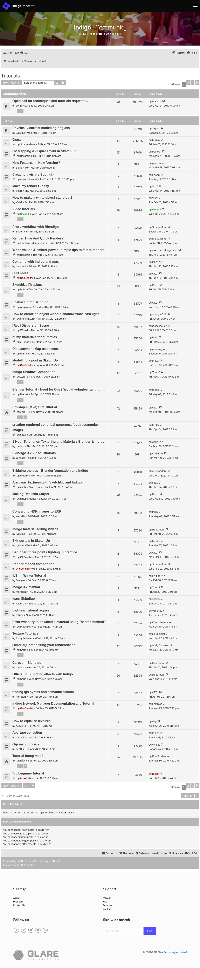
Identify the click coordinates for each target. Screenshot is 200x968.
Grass (17, 139)
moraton (21, 592)
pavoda (156, 163)
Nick (22, 760)
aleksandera (159, 471)
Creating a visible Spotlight (33, 174)
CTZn (155, 262)
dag (154, 721)
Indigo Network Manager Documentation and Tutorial (53, 703)
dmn (22, 353)
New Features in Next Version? (36, 162)
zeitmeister (158, 634)
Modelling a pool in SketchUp (35, 360)
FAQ (105, 901)
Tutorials (10, 76)
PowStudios (159, 756)
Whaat (24, 330)
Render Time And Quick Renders (37, 238)
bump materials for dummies (34, 337)
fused (23, 778)
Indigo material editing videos (35, 529)
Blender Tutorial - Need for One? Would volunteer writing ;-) (58, 389)
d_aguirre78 (159, 239)
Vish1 (19, 190)
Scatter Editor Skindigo (30, 302)
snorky (156, 599)
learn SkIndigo (23, 598)
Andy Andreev (24, 638)
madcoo (156, 101)
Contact (107, 909)
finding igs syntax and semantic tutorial (43, 692)
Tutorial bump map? (27, 756)
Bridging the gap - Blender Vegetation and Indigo (50, 470)
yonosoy (157, 349)
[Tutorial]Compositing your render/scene (43, 645)
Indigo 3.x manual (26, 587)
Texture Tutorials (25, 633)
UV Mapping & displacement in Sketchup (44, 151)
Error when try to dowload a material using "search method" (59, 622)
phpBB (21, 861)
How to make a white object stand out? (42, 197)
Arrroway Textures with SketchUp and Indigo (47, 482)
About (16, 898)
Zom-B (24, 376)
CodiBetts (157, 453)
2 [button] (188, 83)
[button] (197, 82)
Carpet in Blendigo (26, 662)
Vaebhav (21, 603)
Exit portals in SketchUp (31, 540)
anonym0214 (27, 318)
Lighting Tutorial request (31, 610)
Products (18, 901)
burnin (156, 140)
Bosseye (25, 156)
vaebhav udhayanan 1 (33, 243)
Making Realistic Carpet (30, 494)
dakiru (155, 442)
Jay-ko (156, 128)
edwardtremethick (31, 179)
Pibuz (155, 285)
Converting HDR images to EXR (36, 511)
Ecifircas (157, 704)
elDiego (24, 342)
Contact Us (19, 905)
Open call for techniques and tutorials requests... (50, 101)
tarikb (155, 425)
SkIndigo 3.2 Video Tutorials (34, 453)
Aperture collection (27, 732)
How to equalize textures (31, 721)
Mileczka (25, 626)
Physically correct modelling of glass (41, 128)
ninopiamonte (28, 498)
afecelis (20, 516)
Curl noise (20, 273)
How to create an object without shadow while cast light (55, 314)
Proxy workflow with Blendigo (35, 227)
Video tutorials (23, 209)
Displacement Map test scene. (35, 349)
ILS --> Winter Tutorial (29, 575)
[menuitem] (24, 53)
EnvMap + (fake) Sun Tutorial (34, 407)
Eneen (156, 175)
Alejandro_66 (28, 307)
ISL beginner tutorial (28, 773)
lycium (20, 133)
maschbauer (159, 326)
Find (150, 931)
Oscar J (24, 214)
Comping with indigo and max (35, 261)
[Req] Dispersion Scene (30, 325)
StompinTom (27, 144)
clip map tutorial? (26, 744)
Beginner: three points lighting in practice (44, 552)
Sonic (19, 167)
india (155, 512)
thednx (24, 394)
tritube (19, 615)
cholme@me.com (30, 487)
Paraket (156, 151)
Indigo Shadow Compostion (33, 372)
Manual (107, 898)
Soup (23, 650)
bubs (23, 289)
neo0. (19, 749)
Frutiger (20, 580)
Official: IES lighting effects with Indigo (42, 674)
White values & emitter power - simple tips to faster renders (58, 250)
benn (19, 105)
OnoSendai (26, 278)
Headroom (158, 529)
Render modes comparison (33, 564)
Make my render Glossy (30, 186)
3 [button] (192, 83)
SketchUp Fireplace (27, 284)
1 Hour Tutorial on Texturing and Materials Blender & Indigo (58, 441)
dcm (18, 726)
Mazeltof (30, 865)
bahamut (21, 266)
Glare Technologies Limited (172, 952)
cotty (23, 434)
